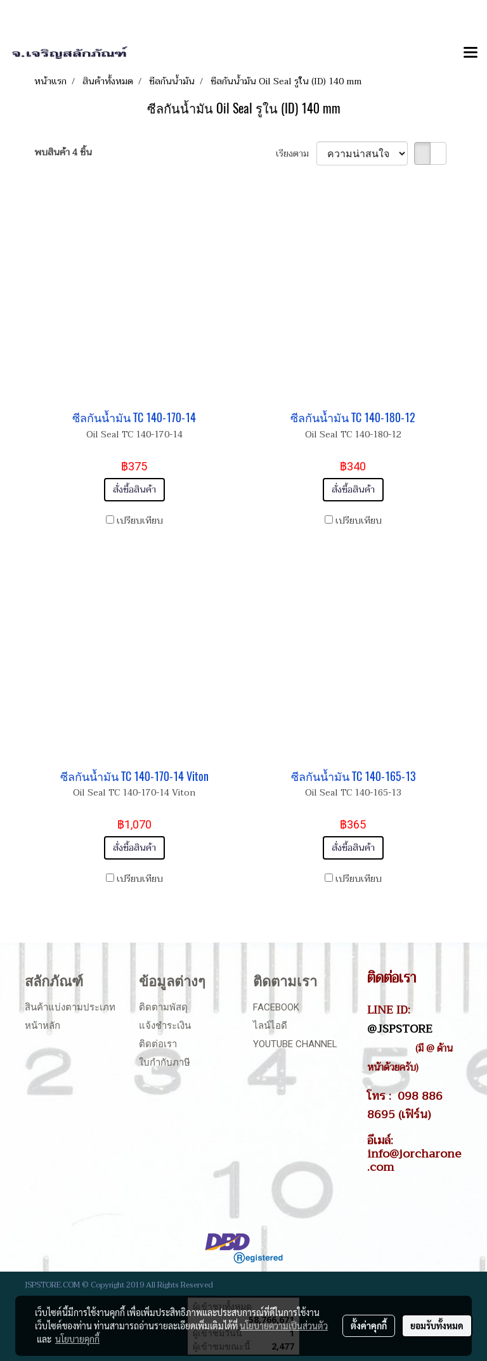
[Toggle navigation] (470, 53)
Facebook (276, 1007)
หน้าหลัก (42, 1025)
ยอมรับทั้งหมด (437, 1325)
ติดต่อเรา (158, 1044)
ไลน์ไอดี (270, 1025)
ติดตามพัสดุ (163, 1007)
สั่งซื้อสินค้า (134, 489)
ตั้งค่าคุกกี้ (369, 1325)
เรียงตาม (296, 153)
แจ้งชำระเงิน (165, 1025)
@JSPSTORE (399, 1029)
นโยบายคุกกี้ (77, 1339)
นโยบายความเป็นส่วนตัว (284, 1325)
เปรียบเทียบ (140, 520)
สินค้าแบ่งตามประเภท (70, 1007)
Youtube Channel (295, 1044)
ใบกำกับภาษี (164, 1062)
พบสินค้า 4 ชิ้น (63, 152)
